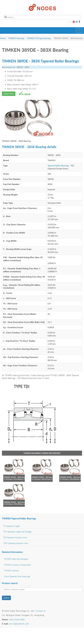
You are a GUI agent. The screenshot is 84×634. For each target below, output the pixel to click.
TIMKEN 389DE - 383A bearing (16, 502)
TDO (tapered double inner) (15, 543)
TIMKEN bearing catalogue (16, 559)
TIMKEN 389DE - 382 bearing (43, 477)
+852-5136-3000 (17, 619)
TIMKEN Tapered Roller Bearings (19, 518)
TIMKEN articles (11, 570)
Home (2, 38)
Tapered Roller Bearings (58, 165)
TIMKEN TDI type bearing (38, 38)
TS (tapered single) (11, 526)
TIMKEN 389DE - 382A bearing (16, 477)
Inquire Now (9, 94)
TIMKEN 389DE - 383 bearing (71, 477)
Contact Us (41, 611)
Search (6, 598)
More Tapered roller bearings (17, 576)
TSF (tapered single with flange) (17, 531)
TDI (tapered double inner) (15, 537)
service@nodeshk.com (19, 623)
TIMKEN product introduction (17, 564)
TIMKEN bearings (16, 38)
